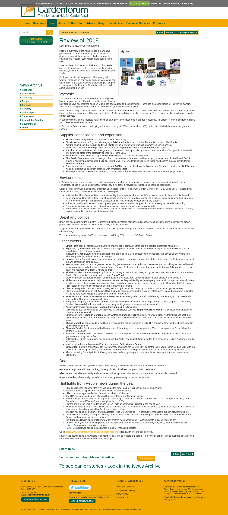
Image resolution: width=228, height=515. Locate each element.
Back (160, 32)
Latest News (28, 93)
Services (85, 32)
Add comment (146, 458)
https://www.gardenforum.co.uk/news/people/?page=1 (91, 432)
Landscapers (29, 112)
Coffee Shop (75, 23)
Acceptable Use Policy (125, 490)
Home (26, 23)
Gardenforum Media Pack (187, 487)
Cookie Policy (122, 497)
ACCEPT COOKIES (139, 3)
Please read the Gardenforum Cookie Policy (172, 3)
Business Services (138, 23)
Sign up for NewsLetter (82, 501)
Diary (101, 23)
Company (27, 97)
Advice (90, 23)
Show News (28, 116)
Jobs (61, 23)
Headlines (39, 23)
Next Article (187, 454)
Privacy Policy (122, 494)
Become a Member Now (35, 499)
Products (159, 23)
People (25, 101)
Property (26, 108)
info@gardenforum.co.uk (39, 495)
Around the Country (32, 120)
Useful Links (116, 23)
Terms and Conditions (125, 487)
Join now (36, 39)
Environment (29, 124)
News (52, 23)
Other (25, 127)
